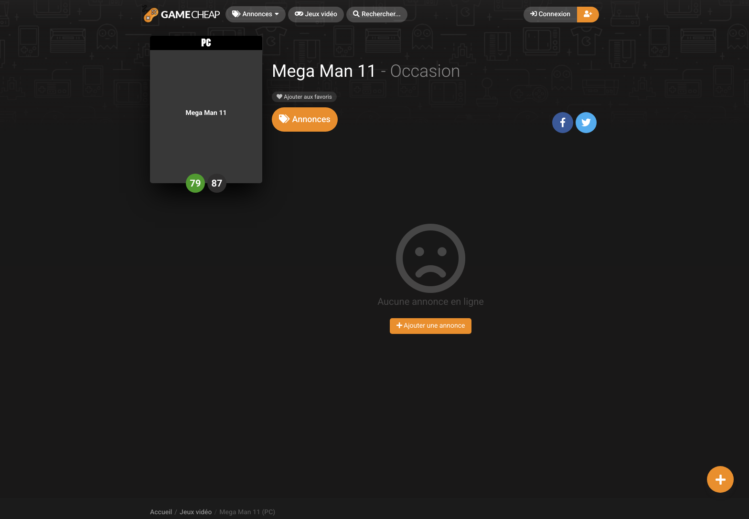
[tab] (305, 119)
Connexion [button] (550, 14)
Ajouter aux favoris (304, 96)
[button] (376, 14)
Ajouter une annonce (430, 326)
